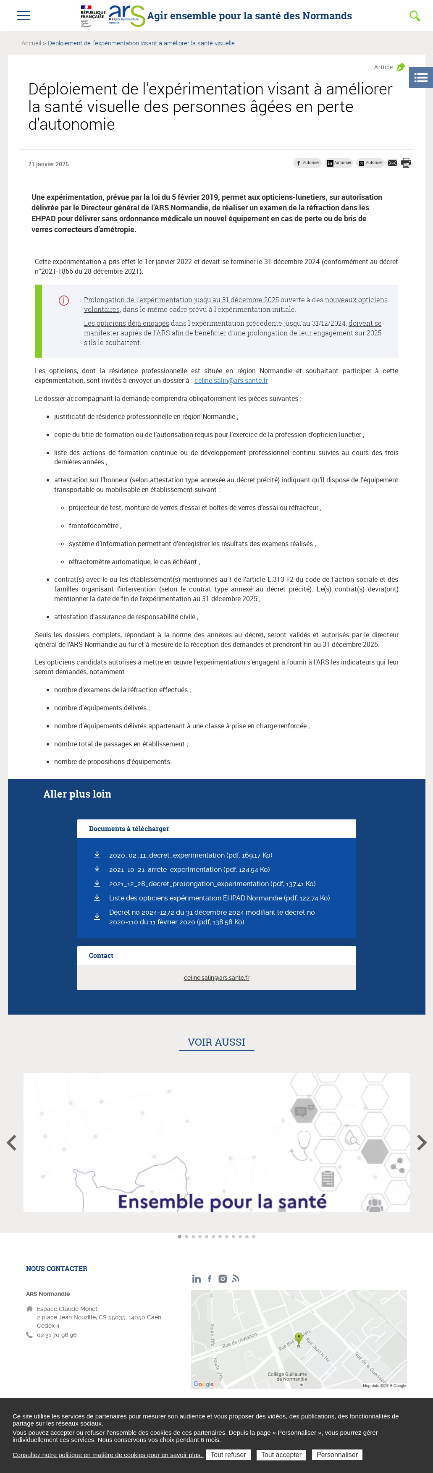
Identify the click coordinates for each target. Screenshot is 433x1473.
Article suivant (422, 1143)
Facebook (209, 1278)
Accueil (31, 43)
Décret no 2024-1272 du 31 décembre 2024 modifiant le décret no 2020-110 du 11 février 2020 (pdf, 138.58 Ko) (212, 917)
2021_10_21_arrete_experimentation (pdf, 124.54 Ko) (189, 870)
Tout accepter (281, 1454)
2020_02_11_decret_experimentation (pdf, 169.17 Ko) (191, 855)
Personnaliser (337, 1454)
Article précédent (11, 1143)
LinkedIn (196, 1278)
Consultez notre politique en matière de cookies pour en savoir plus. (108, 1454)
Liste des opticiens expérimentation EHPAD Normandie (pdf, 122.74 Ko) (219, 898)
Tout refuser (228, 1454)
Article (383, 67)
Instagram (222, 1278)
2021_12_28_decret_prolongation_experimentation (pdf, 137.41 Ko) (212, 884)
